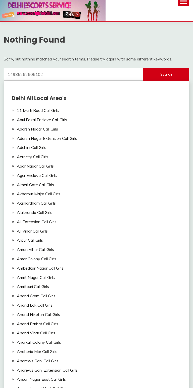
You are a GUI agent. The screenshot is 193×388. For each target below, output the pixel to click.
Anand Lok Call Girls (35, 305)
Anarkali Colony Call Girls (39, 342)
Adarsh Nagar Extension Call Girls (47, 138)
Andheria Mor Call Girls (37, 351)
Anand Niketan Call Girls (38, 314)
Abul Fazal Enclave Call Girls (42, 119)
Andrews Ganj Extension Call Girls (47, 370)
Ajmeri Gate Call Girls (35, 184)
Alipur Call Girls (30, 240)
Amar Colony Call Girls (36, 258)
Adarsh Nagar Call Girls (37, 129)
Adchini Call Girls (31, 147)
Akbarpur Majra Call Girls (38, 193)
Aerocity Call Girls (32, 156)
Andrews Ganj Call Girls (38, 360)
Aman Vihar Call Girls (35, 249)
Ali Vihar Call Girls (32, 231)
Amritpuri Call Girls (33, 286)
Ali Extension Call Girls (37, 221)
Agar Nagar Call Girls (35, 166)
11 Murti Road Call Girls (38, 110)
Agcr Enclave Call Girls (37, 175)
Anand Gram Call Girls (36, 295)
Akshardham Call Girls (36, 203)
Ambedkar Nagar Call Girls (40, 268)
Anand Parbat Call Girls (37, 323)
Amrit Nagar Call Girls (36, 277)
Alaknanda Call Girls (34, 212)
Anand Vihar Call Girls (36, 332)
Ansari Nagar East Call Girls (41, 379)
